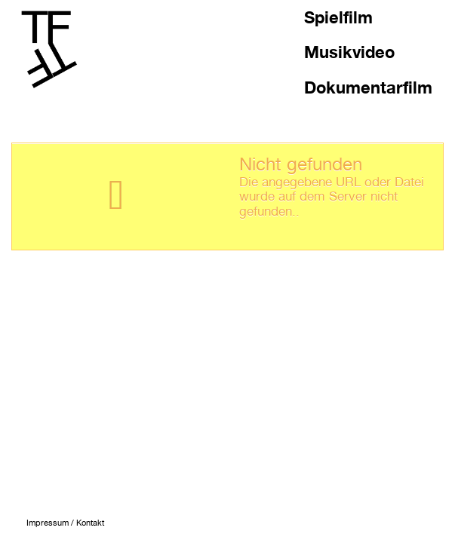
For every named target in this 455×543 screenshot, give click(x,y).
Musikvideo (349, 52)
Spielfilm (338, 17)
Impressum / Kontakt (65, 523)
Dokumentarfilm (368, 87)
